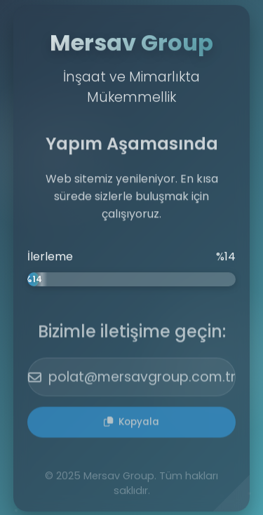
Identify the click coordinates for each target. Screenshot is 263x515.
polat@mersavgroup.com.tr (132, 378)
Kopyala (131, 423)
